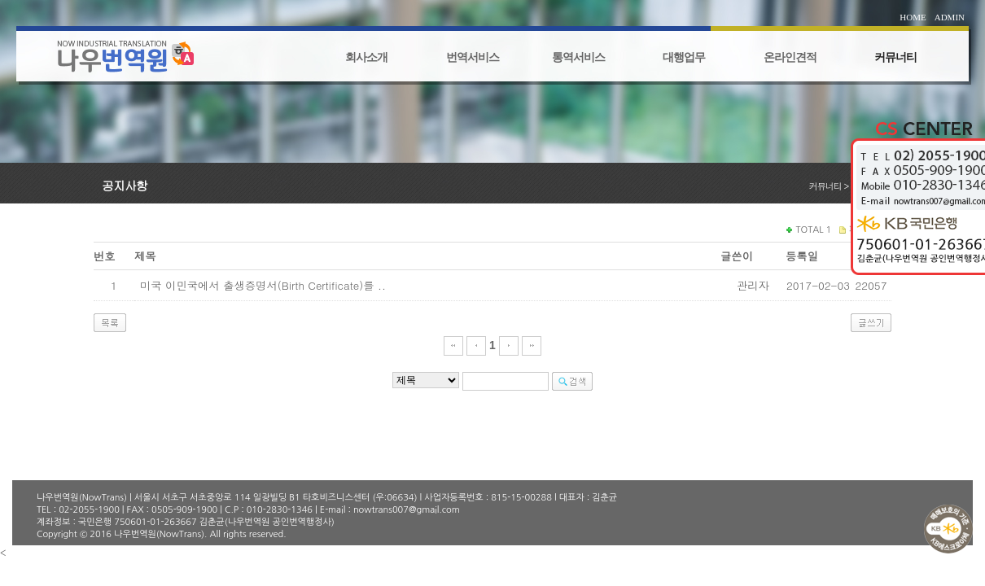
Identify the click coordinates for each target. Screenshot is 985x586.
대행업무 (684, 57)
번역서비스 (472, 57)
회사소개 (366, 57)
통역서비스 (578, 57)
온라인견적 (790, 57)
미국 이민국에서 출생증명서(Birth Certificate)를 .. (263, 285)
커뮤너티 (895, 57)
